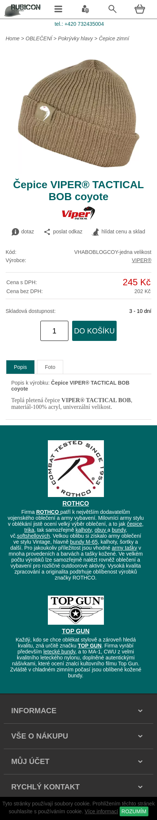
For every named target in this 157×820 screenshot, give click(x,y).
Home (12, 38)
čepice (134, 524)
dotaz (23, 232)
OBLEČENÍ (39, 38)
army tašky (124, 548)
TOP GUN (76, 631)
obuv (101, 530)
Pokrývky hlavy (75, 38)
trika (29, 530)
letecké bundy (59, 652)
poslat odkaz (63, 232)
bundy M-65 (84, 542)
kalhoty (84, 530)
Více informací (101, 811)
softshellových (33, 536)
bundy (119, 530)
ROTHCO (75, 503)
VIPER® (141, 260)
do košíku (94, 331)
